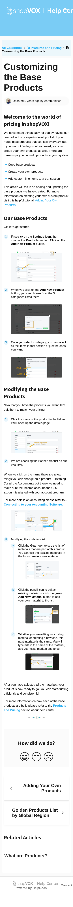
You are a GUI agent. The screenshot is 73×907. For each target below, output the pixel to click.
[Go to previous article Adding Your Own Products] (36, 788)
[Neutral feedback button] (36, 757)
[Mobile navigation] (66, 11)
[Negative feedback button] (48, 757)
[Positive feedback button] (24, 757)
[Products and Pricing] (45, 48)
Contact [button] (66, 885)
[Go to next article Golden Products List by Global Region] (36, 813)
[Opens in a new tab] (36, 883)
